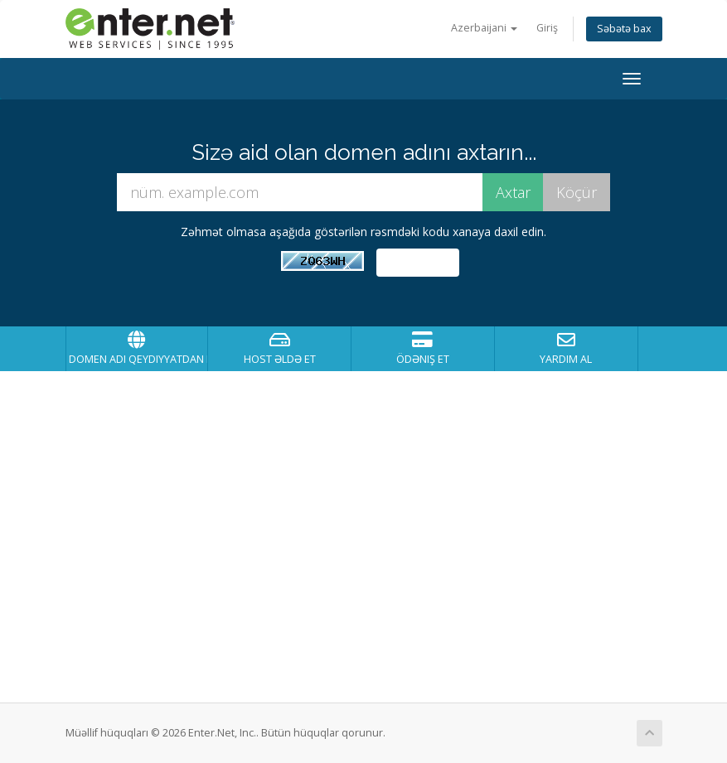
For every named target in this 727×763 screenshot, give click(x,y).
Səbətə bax (624, 29)
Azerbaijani (484, 28)
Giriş (547, 28)
